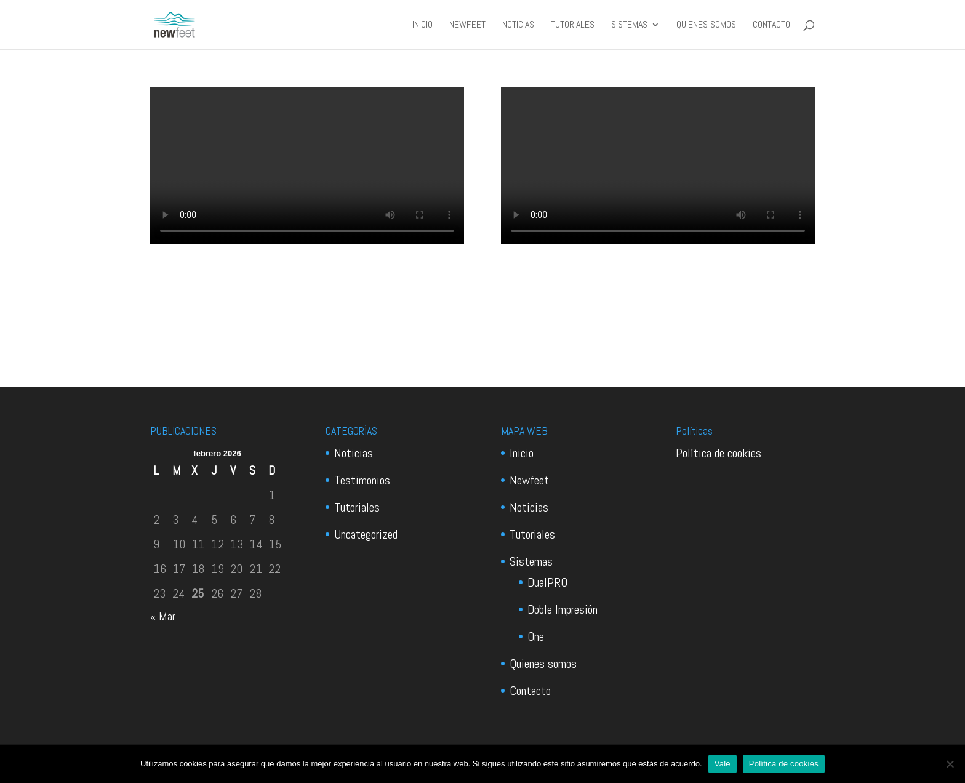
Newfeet (467, 25)
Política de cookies (718, 453)
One (535, 636)
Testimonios (362, 480)
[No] (949, 764)
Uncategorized (366, 534)
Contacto (771, 25)
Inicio (422, 25)
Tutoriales (573, 25)
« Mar (162, 616)
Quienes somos (706, 25)
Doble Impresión (562, 609)
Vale (723, 763)
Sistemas (629, 25)
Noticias (518, 25)
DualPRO (547, 582)
